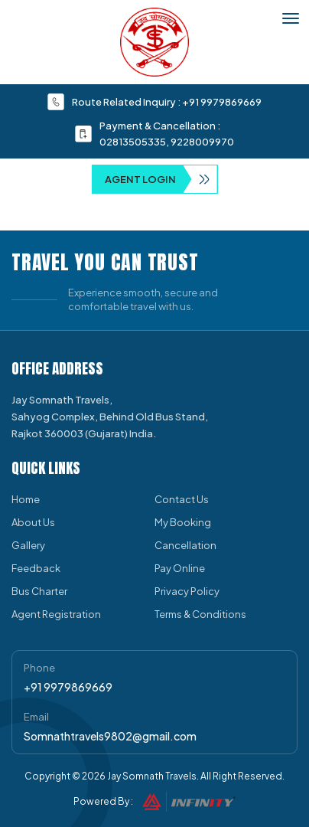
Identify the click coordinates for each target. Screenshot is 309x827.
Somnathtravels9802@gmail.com (110, 736)
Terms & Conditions (200, 614)
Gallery (28, 545)
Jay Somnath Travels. (153, 776)
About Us (33, 522)
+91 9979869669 (222, 102)
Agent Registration (56, 614)
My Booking (182, 522)
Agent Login (161, 179)
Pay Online (179, 568)
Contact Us (181, 499)
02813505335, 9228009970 (166, 142)
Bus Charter (39, 591)
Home (25, 499)
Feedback (35, 568)
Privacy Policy (187, 591)
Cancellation (185, 545)
